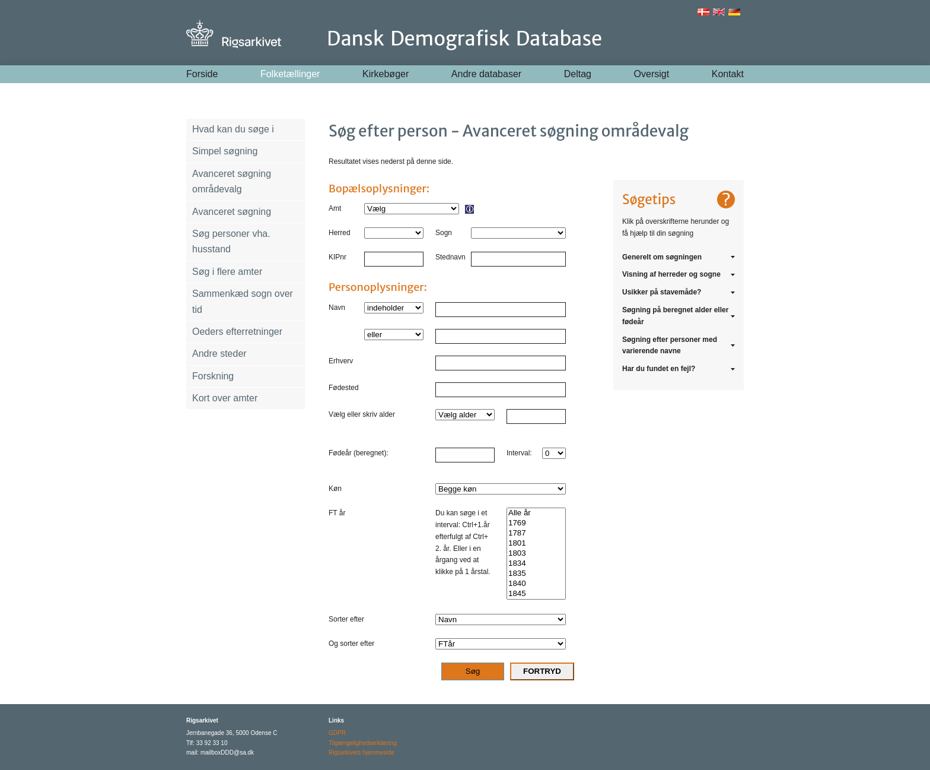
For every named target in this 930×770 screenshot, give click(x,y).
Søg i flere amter (227, 272)
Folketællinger (290, 74)
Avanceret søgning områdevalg (231, 181)
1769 (536, 523)
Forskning (213, 376)
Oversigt (652, 74)
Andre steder (219, 353)
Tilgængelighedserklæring (363, 743)
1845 (536, 594)
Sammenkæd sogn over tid (242, 301)
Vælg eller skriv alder (362, 414)
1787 (536, 533)
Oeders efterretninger (237, 332)
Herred (340, 233)
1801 (536, 543)
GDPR (337, 733)
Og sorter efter (351, 643)
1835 (536, 574)
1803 (536, 554)
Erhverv (341, 361)
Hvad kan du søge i (233, 129)
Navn (337, 307)
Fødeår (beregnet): (358, 453)
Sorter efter (346, 619)
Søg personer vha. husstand (231, 241)
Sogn (443, 233)
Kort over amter (224, 398)
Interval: (519, 453)
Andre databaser (486, 74)
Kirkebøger (385, 74)
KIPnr (337, 257)
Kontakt (728, 74)
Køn (335, 488)
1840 (536, 584)
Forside (202, 74)
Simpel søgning (224, 151)
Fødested (344, 388)
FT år (337, 513)
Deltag (577, 74)
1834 (536, 564)
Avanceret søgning (231, 212)
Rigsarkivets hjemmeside (361, 752)
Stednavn (450, 257)
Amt (335, 208)
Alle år (536, 513)
